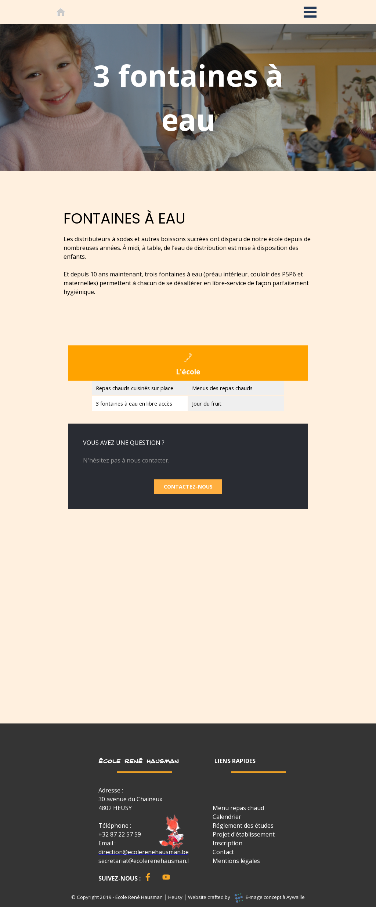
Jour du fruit (206, 403)
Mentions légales (236, 861)
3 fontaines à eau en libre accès (134, 403)
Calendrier (227, 817)
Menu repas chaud (238, 808)
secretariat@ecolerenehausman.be (146, 861)
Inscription (227, 843)
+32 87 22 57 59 (119, 834)
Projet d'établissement (244, 834)
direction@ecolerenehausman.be (143, 852)
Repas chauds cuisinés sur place (134, 388)
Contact (223, 852)
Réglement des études (243, 825)
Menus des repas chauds (222, 388)
